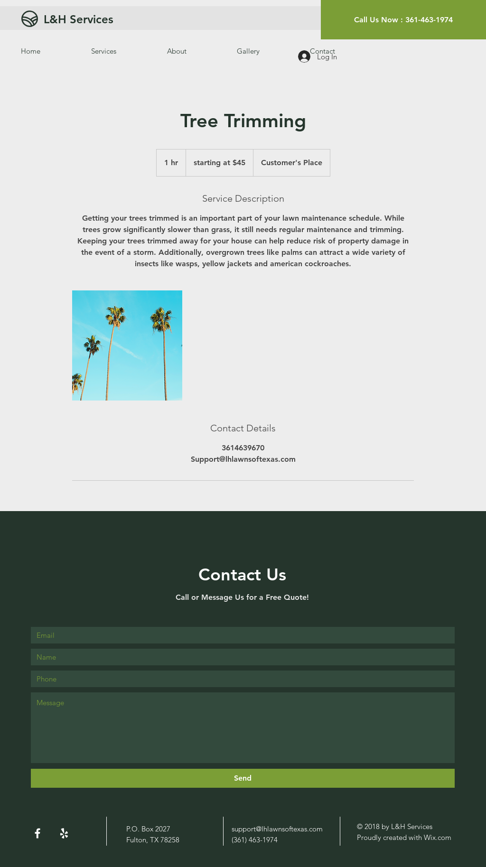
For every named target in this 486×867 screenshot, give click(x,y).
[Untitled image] (127, 345)
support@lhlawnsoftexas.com (277, 828)
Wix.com (437, 837)
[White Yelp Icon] (64, 833)
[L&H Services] (116, 19)
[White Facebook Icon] (37, 833)
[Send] (243, 778)
